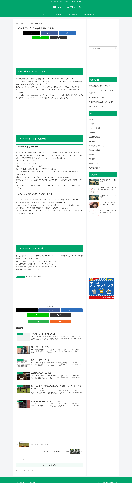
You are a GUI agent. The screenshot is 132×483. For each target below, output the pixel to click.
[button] (72, 33)
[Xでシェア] (26, 33)
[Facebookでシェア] (38, 33)
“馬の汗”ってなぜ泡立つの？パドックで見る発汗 (102, 91)
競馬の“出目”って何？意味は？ (99, 86)
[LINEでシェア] (60, 33)
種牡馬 (40, 272)
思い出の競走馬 (20, 272)
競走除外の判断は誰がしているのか (101, 102)
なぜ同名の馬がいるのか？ (98, 97)
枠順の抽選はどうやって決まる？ (100, 106)
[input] (103, 48)
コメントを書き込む (49, 463)
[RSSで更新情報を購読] (51, 317)
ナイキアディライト (31, 272)
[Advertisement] (49, 49)
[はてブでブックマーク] (49, 33)
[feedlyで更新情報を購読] (47, 317)
